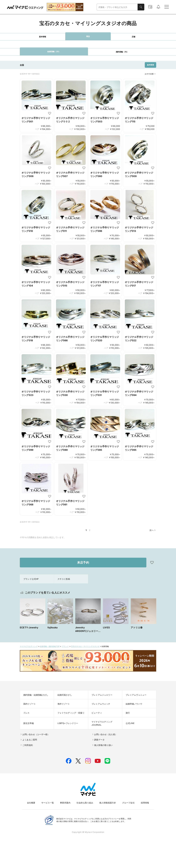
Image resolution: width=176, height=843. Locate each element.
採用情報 (145, 802)
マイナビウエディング (29, 646)
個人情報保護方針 (107, 802)
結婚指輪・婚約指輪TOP (50, 646)
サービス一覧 (47, 802)
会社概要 (31, 802)
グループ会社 (128, 802)
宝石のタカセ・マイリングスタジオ (85, 646)
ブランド (65, 646)
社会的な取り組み (85, 802)
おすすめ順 (150, 74)
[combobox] (117, 7)
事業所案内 (65, 802)
